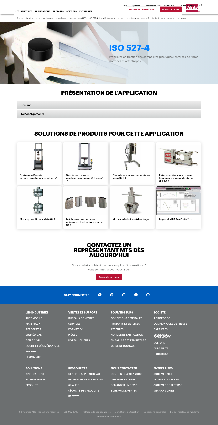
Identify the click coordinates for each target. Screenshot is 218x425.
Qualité (73, 384)
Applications (64, 11)
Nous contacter (190, 9)
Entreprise (108, 11)
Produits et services (125, 323)
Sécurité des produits (83, 390)
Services (94, 11)
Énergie (31, 351)
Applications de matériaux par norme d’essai (46, 18)
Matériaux (33, 323)
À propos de (161, 317)
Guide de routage (123, 345)
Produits (80, 11)
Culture (159, 342)
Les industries (46, 11)
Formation (76, 329)
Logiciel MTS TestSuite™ (175, 219)
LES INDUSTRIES (37, 312)
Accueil (20, 18)
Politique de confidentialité (97, 411)
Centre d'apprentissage (84, 373)
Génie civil (33, 340)
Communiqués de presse (170, 323)
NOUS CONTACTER (124, 368)
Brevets (73, 396)
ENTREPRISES (163, 368)
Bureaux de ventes (81, 317)
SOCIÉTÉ (159, 312)
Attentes (117, 329)
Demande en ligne (123, 379)
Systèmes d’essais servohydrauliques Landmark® (38, 178)
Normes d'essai (36, 379)
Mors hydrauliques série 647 (39, 219)
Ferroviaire (34, 356)
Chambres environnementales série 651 (131, 176)
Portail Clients (79, 340)
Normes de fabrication (127, 334)
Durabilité (160, 348)
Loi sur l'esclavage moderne (184, 411)
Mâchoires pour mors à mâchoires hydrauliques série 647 (84, 222)
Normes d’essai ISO (78, 18)
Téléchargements (32, 114)
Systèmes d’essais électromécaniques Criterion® (84, 178)
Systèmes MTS (162, 373)
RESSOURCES (77, 368)
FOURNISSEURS (122, 312)
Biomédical (34, 334)
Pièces (72, 334)
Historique (161, 353)
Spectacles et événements (163, 336)
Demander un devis (108, 276)
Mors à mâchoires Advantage (132, 219)
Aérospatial (34, 329)
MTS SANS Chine (163, 390)
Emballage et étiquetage (128, 340)
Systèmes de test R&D (168, 384)
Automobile (34, 317)
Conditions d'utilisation (127, 411)
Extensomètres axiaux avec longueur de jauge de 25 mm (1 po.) (176, 178)
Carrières (160, 329)
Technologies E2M (166, 379)
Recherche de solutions (161, 9)
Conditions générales (126, 317)
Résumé (26, 105)
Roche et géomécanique (43, 345)
